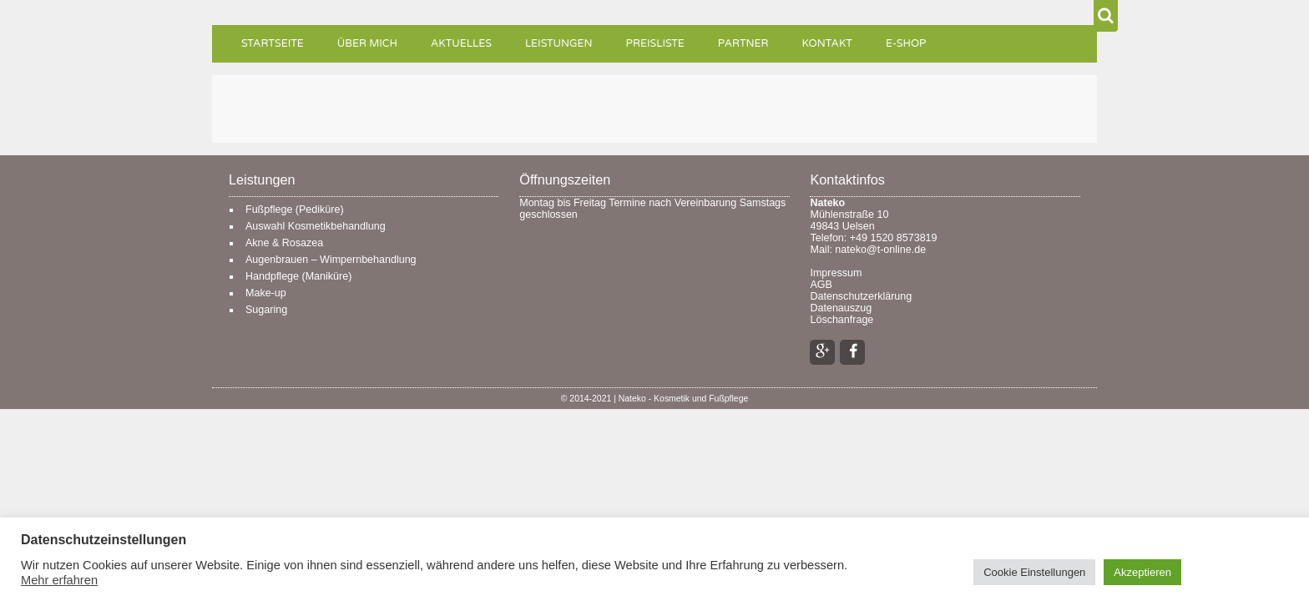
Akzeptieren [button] (1142, 572)
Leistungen (559, 44)
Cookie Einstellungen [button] (1034, 572)
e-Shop (906, 44)
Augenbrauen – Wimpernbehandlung (331, 259)
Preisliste (655, 44)
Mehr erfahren (59, 580)
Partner (743, 44)
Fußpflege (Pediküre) (294, 209)
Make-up (265, 293)
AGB (820, 284)
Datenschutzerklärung (861, 296)
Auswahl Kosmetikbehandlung (315, 226)
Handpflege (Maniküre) (298, 276)
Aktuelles (461, 44)
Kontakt (827, 44)
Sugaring (266, 310)
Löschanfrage (841, 320)
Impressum (836, 273)
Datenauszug (841, 308)
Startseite (272, 44)
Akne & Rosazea (284, 243)
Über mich (367, 44)
